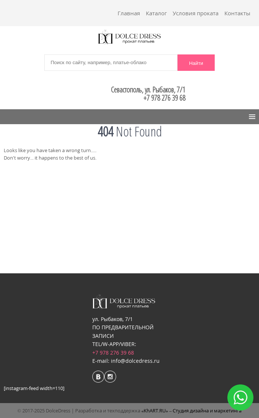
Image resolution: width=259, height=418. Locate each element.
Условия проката (195, 13)
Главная (129, 13)
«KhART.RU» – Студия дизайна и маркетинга (191, 410)
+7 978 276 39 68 (113, 352)
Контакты (237, 13)
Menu (15, 117)
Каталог (156, 13)
